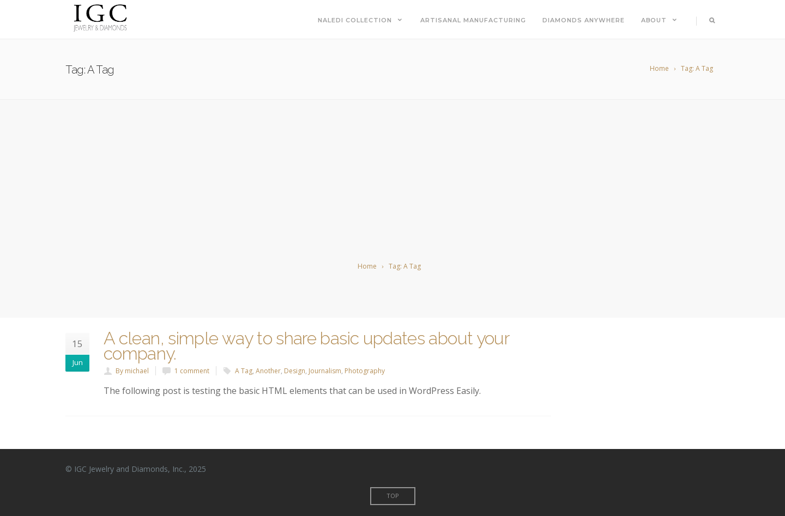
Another (268, 370)
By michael (132, 370)
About (660, 20)
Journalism (325, 370)
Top (393, 495)
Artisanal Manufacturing (473, 20)
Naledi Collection (361, 20)
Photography (365, 370)
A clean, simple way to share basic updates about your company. (306, 345)
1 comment (191, 370)
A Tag (243, 370)
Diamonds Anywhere (583, 20)
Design (294, 370)
